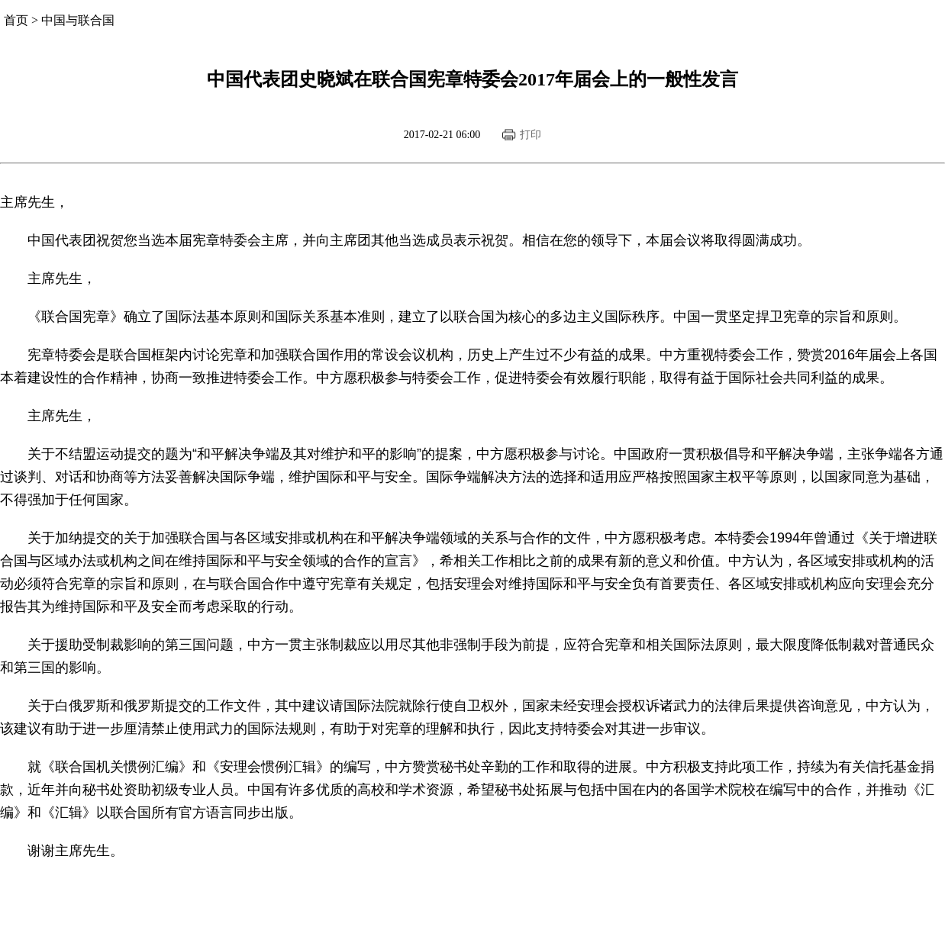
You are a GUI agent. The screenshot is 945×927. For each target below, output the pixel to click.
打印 (530, 134)
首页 (16, 20)
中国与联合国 (77, 20)
